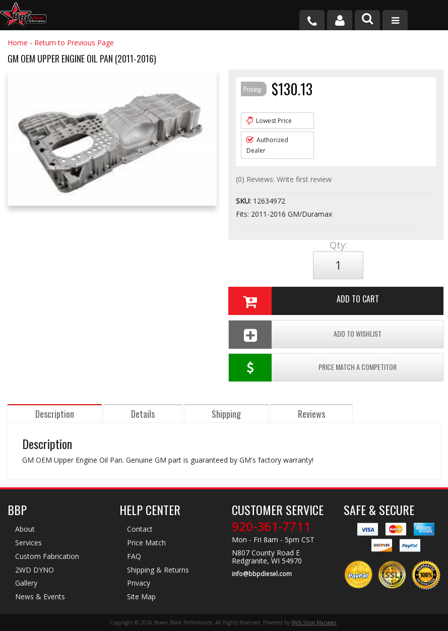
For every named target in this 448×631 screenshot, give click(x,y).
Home (18, 42)
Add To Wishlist (305, 334)
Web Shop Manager (314, 622)
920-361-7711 (271, 527)
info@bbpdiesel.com (262, 574)
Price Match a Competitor (312, 368)
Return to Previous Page (74, 42)
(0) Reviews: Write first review (284, 179)
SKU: (244, 201)
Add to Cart (303, 301)
